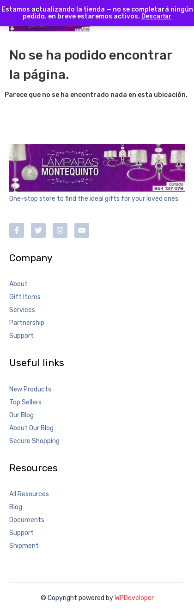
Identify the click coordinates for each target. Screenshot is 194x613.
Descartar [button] (156, 16)
